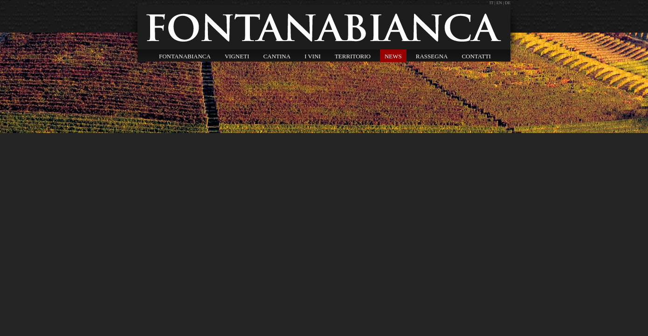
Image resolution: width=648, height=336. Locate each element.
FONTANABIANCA (185, 56)
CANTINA (277, 56)
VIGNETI (237, 56)
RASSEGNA (432, 56)
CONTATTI (476, 56)
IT (492, 2)
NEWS (393, 56)
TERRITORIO (353, 56)
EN (499, 2)
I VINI (312, 56)
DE (507, 2)
